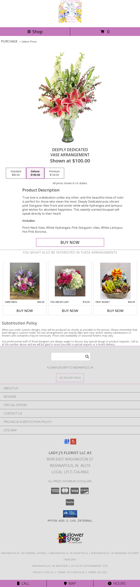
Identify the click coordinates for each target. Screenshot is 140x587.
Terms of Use (97, 572)
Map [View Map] (70, 583)
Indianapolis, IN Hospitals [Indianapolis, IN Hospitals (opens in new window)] (69, 553)
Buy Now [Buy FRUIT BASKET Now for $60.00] (115, 310)
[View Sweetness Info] (25, 281)
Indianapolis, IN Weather (50, 565)
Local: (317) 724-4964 (70, 471)
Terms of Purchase (71, 572)
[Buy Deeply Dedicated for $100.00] (70, 242)
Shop (35, 31)
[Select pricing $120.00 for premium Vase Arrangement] (54, 173)
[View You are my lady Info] (70, 281)
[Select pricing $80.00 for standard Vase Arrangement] (16, 173)
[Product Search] (70, 356)
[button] (70, 513)
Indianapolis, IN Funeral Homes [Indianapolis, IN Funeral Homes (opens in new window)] (24, 553)
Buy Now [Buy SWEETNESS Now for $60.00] (24, 310)
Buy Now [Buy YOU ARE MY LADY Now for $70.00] (70, 310)
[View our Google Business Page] (67, 443)
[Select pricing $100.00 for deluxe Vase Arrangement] (35, 173)
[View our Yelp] (73, 443)
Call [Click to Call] (23, 583)
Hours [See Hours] (117, 583)
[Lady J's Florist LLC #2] (70, 22)
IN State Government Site (89, 565)
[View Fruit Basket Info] (115, 281)
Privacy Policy (43, 572)
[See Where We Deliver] (70, 377)
